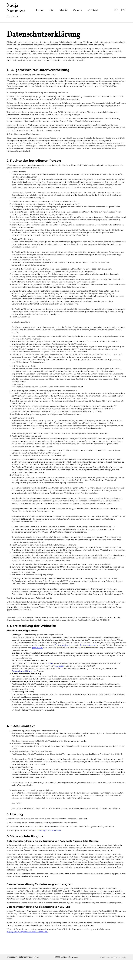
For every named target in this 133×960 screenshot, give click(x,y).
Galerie (77, 10)
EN (123, 10)
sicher (50, 663)
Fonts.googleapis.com (65, 645)
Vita (51, 10)
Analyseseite (59, 666)
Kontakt (93, 10)
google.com (37, 648)
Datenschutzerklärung (22, 671)
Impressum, (12, 957)
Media (63, 10)
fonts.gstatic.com (88, 645)
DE (116, 10)
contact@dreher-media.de (49, 830)
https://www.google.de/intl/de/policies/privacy (27, 932)
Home (39, 10)
